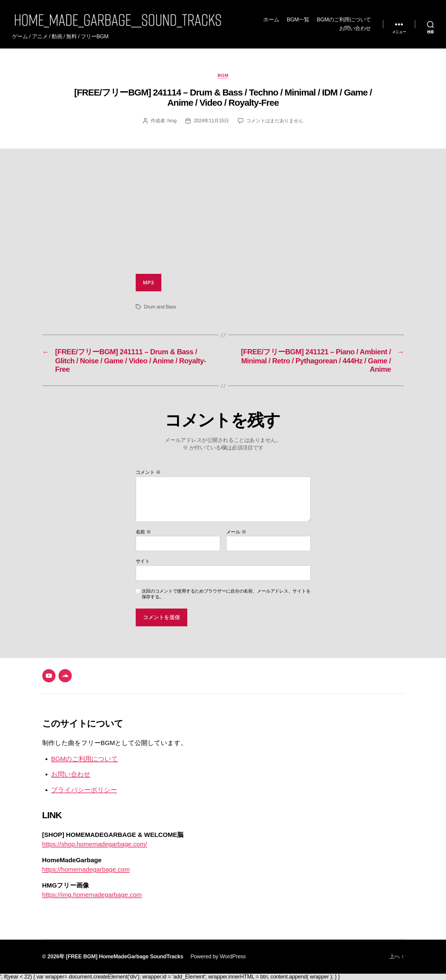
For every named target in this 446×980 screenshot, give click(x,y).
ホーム (271, 20)
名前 (143, 531)
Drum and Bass (160, 306)
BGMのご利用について (344, 20)
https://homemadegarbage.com (86, 869)
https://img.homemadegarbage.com (92, 894)
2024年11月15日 (211, 120)
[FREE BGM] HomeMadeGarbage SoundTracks (124, 956)
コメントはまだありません (274, 120)
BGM (223, 75)
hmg (171, 120)
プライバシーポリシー (84, 789)
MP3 (148, 283)
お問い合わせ (355, 28)
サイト (143, 561)
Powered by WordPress (217, 956)
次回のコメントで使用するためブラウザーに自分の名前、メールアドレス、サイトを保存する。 (226, 593)
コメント (148, 472)
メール (236, 531)
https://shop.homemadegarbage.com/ (94, 844)
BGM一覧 (298, 20)
